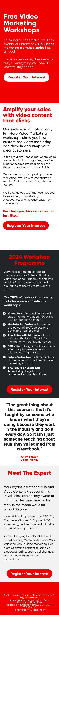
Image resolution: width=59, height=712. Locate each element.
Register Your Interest (26, 77)
